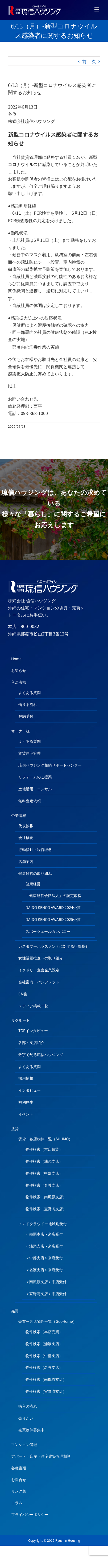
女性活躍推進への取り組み (40, 958)
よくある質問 (29, 692)
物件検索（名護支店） (44, 1185)
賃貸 (15, 1128)
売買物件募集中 (31, 1429)
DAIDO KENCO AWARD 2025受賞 (53, 919)
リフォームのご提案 (35, 776)
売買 (15, 1310)
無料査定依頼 (29, 800)
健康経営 (33, 883)
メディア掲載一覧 (33, 1005)
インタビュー (29, 1090)
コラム (16, 1502)
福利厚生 (25, 1102)
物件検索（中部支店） (44, 1173)
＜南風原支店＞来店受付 (46, 1281)
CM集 (22, 993)
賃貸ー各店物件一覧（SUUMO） (45, 1138)
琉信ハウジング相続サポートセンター (50, 765)
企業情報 (18, 815)
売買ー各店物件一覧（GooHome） (47, 1321)
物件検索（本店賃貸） (44, 1149)
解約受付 (25, 716)
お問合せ (18, 1479)
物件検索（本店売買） (44, 1331)
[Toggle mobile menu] (97, 9)
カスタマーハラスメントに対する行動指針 (53, 946)
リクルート (20, 1020)
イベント (25, 1114)
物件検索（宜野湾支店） (46, 1208)
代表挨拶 (25, 825)
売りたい (25, 1418)
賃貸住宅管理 (29, 753)
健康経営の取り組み (35, 873)
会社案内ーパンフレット (38, 981)
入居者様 (18, 682)
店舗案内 (25, 861)
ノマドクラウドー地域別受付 (42, 1223)
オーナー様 (20, 730)
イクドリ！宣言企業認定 (38, 969)
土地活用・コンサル (35, 788)
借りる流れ (27, 704)
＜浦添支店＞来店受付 (44, 1246)
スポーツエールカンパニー (48, 931)
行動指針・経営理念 (35, 849)
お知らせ (18, 670)
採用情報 (25, 1078)
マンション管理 (24, 1444)
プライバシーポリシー (29, 1514)
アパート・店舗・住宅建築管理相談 (41, 1456)
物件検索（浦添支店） (44, 1161)
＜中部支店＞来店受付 (44, 1257)
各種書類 (18, 1467)
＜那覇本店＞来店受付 (44, 1234)
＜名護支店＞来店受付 (44, 1269)
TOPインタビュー (33, 1030)
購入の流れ (27, 1406)
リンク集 (18, 1491)
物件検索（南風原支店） (46, 1196)
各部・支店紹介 (31, 1042)
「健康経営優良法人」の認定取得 (53, 895)
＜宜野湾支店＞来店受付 (46, 1293)
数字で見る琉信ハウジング (40, 1054)
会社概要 (25, 837)
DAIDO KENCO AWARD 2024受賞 (53, 907)
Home (16, 658)
